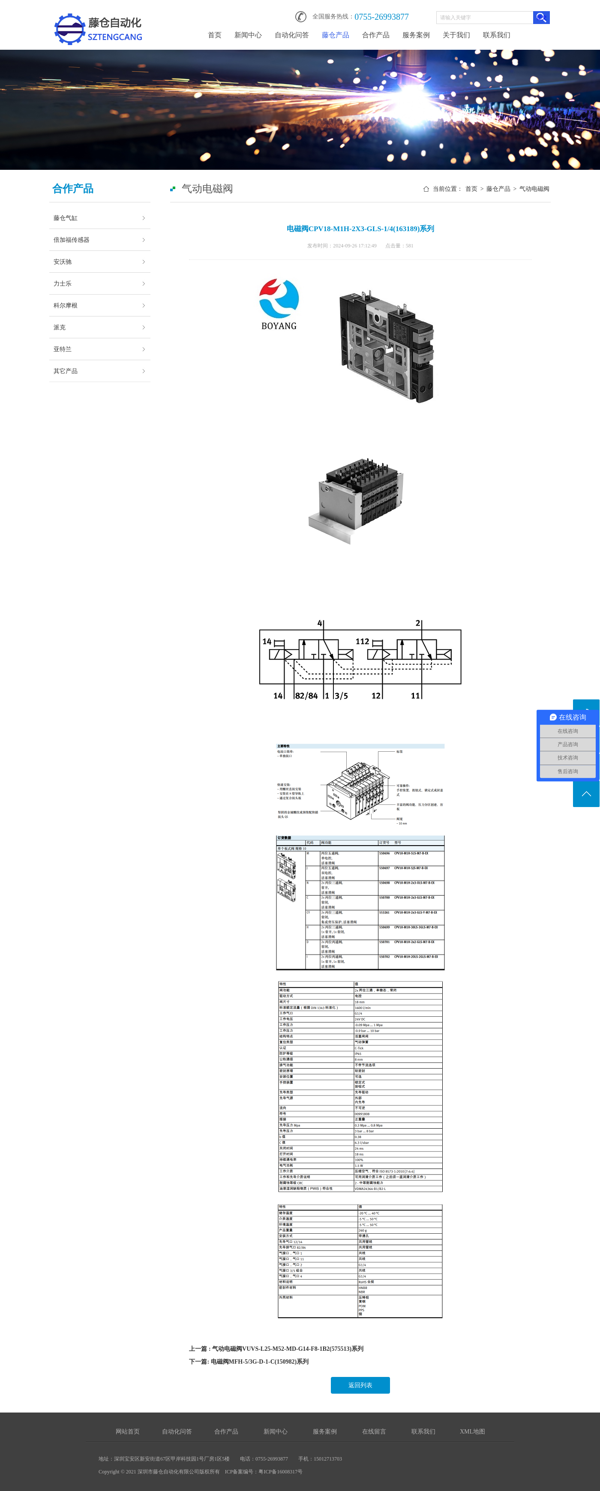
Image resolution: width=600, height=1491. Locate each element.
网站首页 (128, 1431)
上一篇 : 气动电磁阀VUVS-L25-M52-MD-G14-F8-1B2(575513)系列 (276, 1349)
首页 (215, 35)
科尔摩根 (66, 305)
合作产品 (376, 35)
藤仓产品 (335, 35)
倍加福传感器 (72, 239)
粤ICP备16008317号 (280, 1472)
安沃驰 (63, 261)
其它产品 (66, 370)
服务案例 (416, 35)
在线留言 (374, 1431)
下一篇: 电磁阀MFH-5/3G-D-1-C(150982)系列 (249, 1361)
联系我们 (496, 35)
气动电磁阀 (534, 189)
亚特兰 (63, 349)
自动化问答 (292, 35)
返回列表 (360, 1385)
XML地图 (472, 1431)
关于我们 (456, 35)
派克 (60, 327)
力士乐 (63, 283)
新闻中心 (248, 35)
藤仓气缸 (66, 217)
